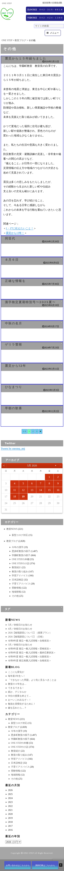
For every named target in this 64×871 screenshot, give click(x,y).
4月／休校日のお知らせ (20, 629)
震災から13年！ (15, 233)
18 (14, 496)
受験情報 (16, 588)
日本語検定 (17, 579)
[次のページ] (40, 431)
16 (58, 490)
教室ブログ (12, 541)
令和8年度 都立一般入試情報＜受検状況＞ (29, 648)
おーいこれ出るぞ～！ (19, 700)
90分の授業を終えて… (19, 696)
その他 (15, 596)
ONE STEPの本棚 (20, 559)
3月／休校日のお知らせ (20, 644)
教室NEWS (12, 529)
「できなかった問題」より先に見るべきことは (32, 680)
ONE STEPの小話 (20, 563)
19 (23, 496)
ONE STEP (28, 853)
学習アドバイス (20, 575)
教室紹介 (16, 567)
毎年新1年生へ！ (16, 676)
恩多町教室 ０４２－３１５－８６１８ (45, 9)
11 (14, 490)
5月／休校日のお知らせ (20, 625)
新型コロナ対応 (20, 535)
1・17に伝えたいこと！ (19, 228)
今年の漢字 (17, 547)
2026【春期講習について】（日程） (26, 636)
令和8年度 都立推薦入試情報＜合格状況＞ (29, 660)
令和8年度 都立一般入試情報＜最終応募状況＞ (32, 652)
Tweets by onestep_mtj (13, 448)
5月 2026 (32, 465)
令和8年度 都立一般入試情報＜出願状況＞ (29, 656)
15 (49, 490)
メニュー (54, 33)
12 (23, 490)
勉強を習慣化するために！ (22, 704)
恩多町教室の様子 (21, 551)
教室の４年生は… (17, 684)
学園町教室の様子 (21, 555)
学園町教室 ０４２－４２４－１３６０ (45, 18)
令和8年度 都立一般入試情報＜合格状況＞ (29, 640)
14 (40, 490)
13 (32, 490)
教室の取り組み (20, 571)
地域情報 (16, 592)
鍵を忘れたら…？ (17, 708)
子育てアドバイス (21, 583)
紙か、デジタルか (17, 692)
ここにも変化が (16, 672)
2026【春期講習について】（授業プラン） (30, 632)
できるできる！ (16, 688)
